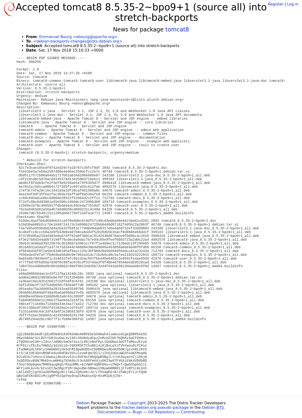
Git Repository (161, 412)
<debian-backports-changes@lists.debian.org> (77, 41)
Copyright (136, 403)
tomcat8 (177, 29)
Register (275, 4)
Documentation (111, 412)
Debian (83, 403)
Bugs (137, 412)
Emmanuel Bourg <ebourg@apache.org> (78, 37)
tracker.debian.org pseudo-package (155, 407)
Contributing (193, 412)
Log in (292, 4)
